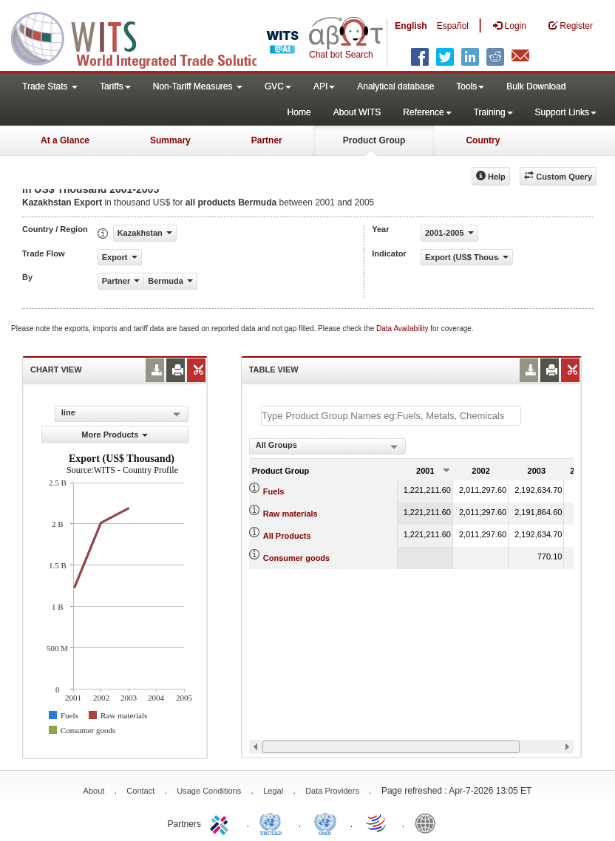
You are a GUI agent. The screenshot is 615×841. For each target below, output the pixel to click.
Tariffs (115, 86)
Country (483, 140)
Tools (470, 86)
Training (493, 112)
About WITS (357, 112)
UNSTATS (325, 822)
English (411, 26)
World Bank (429, 822)
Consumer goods (296, 558)
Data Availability (403, 328)
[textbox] (391, 416)
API (324, 86)
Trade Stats (50, 86)
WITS (148, 37)
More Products (114, 434)
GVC (278, 86)
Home (299, 112)
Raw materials (290, 513)
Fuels (274, 491)
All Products (287, 535)
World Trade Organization (377, 822)
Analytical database (395, 86)
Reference (427, 112)
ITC (222, 822)
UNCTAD (273, 822)
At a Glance (65, 140)
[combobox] (327, 446)
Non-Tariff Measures (197, 86)
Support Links (566, 112)
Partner (266, 140)
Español (453, 26)
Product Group (374, 140)
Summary (170, 140)
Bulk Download (535, 86)
